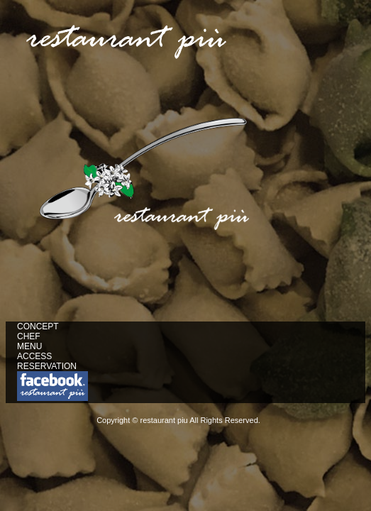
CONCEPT (38, 326)
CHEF (28, 336)
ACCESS (34, 356)
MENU (29, 346)
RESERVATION (47, 366)
